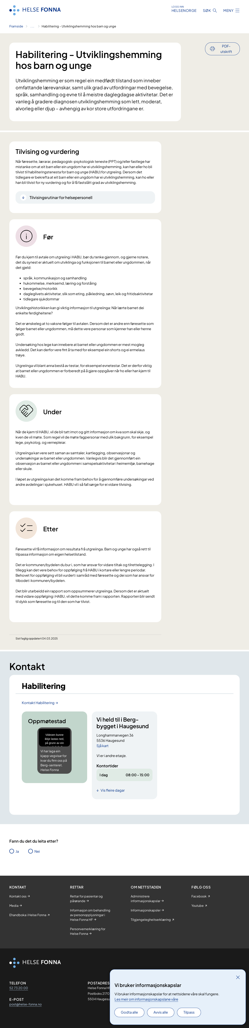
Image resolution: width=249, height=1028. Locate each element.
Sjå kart (102, 745)
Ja (17, 851)
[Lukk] (238, 977)
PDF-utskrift (226, 49)
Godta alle (129, 1012)
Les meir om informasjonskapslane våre (146, 999)
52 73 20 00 (18, 988)
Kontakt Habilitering (38, 702)
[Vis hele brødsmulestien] (32, 26)
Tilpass (189, 1012)
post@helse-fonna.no (25, 1004)
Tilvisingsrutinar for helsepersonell (61, 197)
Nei (37, 851)
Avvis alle (160, 1012)
